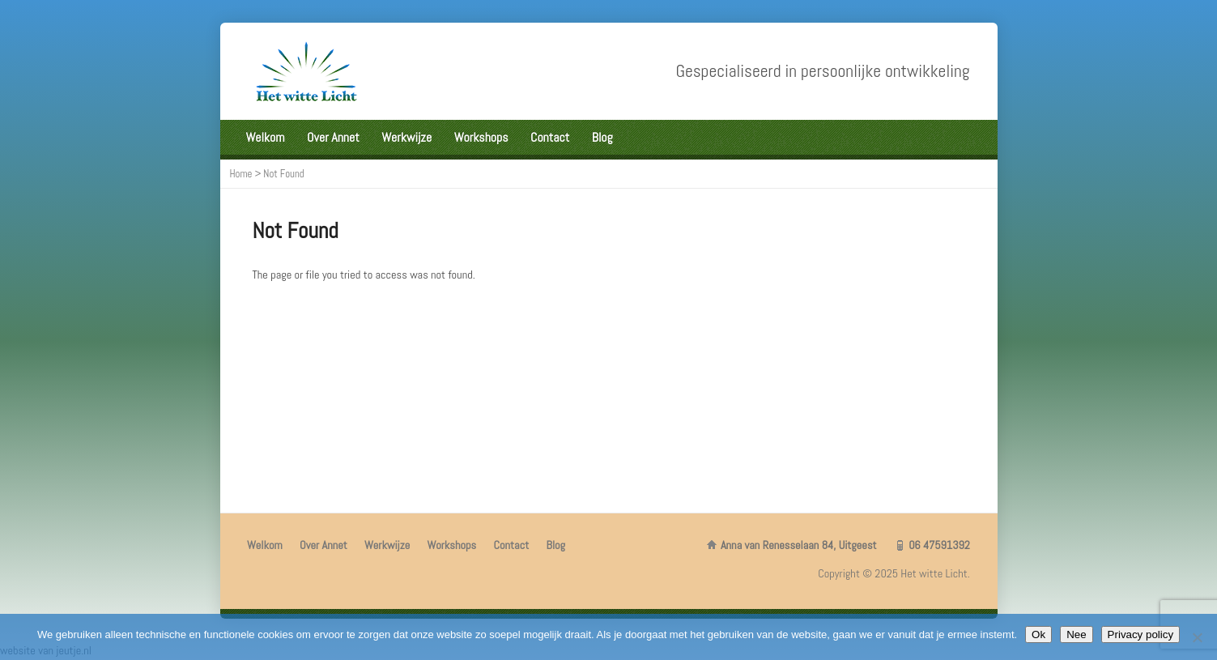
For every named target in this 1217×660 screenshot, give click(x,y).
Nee (1076, 634)
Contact (549, 137)
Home (241, 174)
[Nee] (1197, 637)
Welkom (265, 137)
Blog (602, 137)
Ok (1038, 634)
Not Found (283, 174)
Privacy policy (1140, 634)
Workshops (481, 137)
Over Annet (333, 137)
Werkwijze (406, 137)
